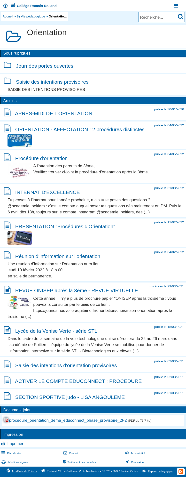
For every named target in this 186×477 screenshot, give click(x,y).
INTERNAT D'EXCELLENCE (47, 192)
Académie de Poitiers (24, 470)
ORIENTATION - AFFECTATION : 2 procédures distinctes (80, 129)
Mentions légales (14, 462)
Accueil (8, 16)
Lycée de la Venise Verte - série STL (56, 331)
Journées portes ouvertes (44, 66)
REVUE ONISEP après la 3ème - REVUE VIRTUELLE (76, 290)
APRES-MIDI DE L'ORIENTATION (53, 113)
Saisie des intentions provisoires (52, 82)
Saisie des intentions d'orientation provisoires (66, 365)
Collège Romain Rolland (33, 6)
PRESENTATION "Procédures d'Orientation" (65, 226)
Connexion (134, 462)
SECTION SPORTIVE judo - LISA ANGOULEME (70, 397)
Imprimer (15, 443)
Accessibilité (134, 453)
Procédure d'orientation (41, 158)
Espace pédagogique (160, 470)
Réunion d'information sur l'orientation (57, 256)
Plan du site (10, 453)
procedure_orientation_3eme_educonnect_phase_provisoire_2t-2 (68, 420)
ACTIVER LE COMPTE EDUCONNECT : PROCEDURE (78, 381)
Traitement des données (79, 462)
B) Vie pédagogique (31, 16)
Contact (70, 453)
